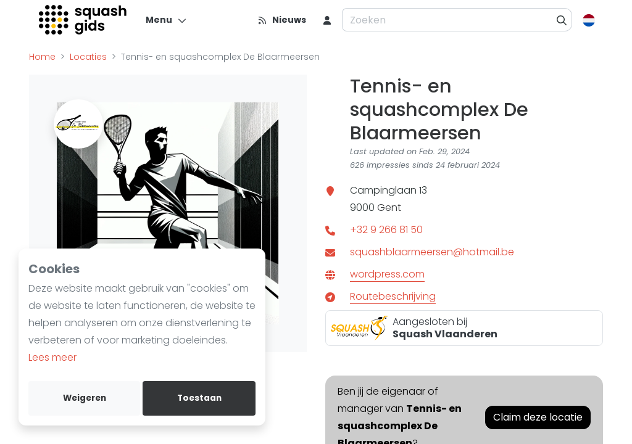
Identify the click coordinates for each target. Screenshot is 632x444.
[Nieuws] (282, 19)
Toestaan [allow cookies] (199, 398)
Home (42, 57)
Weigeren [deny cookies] (84, 398)
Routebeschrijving (393, 296)
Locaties (88, 57)
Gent (389, 207)
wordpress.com (387, 274)
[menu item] (327, 19)
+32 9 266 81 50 (386, 230)
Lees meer (52, 357)
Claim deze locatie (538, 417)
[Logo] (83, 19)
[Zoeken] (562, 19)
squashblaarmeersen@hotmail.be (432, 252)
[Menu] (166, 19)
